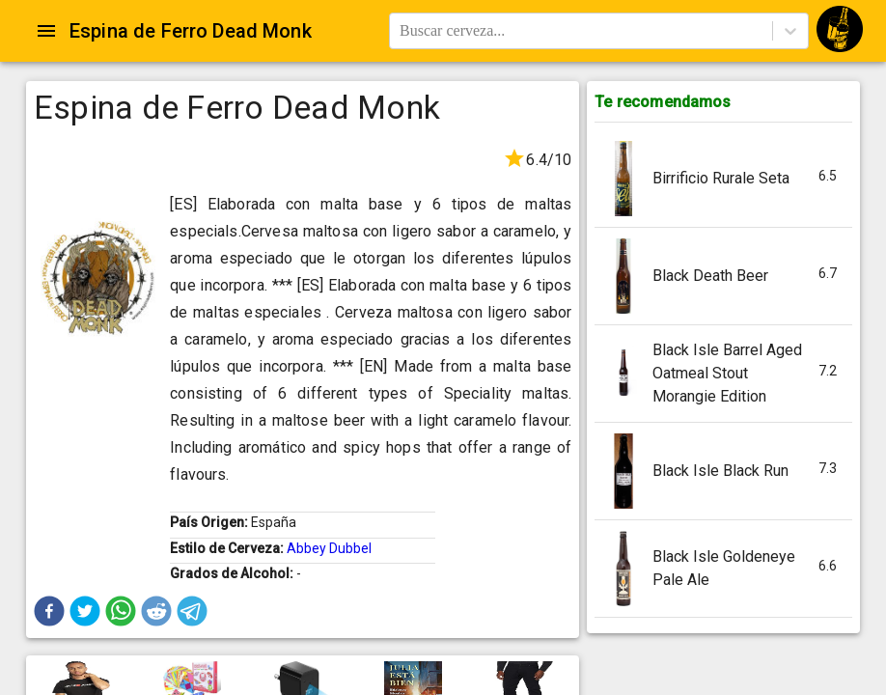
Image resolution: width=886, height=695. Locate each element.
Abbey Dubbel (329, 548)
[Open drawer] (46, 31)
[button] (49, 611)
